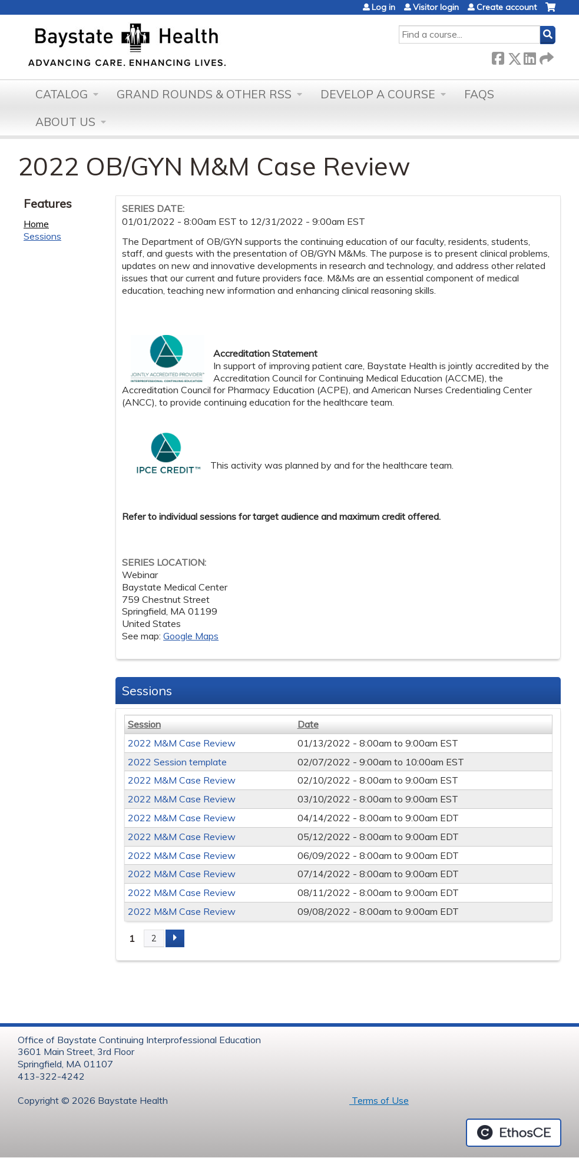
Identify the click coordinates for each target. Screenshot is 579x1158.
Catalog (61, 94)
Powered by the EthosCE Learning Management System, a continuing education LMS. (513, 1133)
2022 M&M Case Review (182, 743)
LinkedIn (529, 56)
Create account (507, 7)
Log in (383, 7)
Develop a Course (377, 94)
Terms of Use (379, 1100)
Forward (545, 56)
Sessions (42, 236)
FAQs (479, 94)
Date (308, 724)
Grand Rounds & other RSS (204, 94)
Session (144, 724)
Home (36, 224)
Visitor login (436, 7)
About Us (65, 122)
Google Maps (191, 636)
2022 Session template (177, 762)
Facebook (498, 56)
